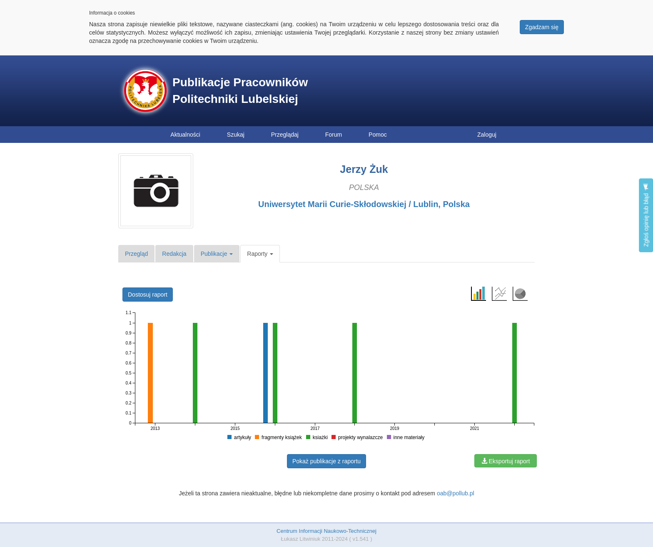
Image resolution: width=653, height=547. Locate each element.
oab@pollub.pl (455, 493)
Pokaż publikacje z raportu (326, 461)
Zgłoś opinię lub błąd (646, 215)
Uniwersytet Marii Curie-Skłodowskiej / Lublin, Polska (364, 204)
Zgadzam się (541, 27)
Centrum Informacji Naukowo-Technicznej (326, 531)
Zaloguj (486, 134)
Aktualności (185, 134)
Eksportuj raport (505, 461)
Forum (333, 134)
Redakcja (174, 253)
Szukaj (235, 134)
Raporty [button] (260, 253)
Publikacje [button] (217, 253)
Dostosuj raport (147, 294)
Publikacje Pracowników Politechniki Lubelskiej (240, 90)
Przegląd (136, 253)
